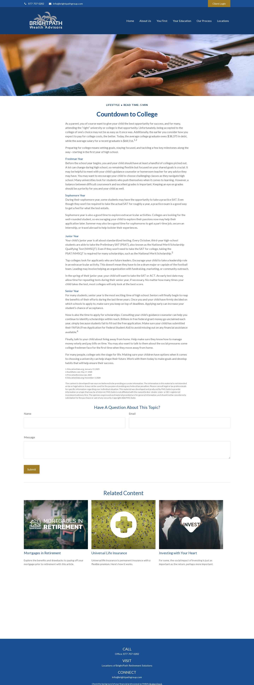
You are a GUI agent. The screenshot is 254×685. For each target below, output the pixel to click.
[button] (130, 20)
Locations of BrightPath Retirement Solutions (127, 665)
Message (29, 437)
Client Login (219, 3)
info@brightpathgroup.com (66, 3)
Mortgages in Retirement (42, 553)
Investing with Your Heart (178, 553)
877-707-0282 (34, 3)
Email (132, 413)
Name (27, 413)
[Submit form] (32, 469)
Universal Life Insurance (109, 553)
